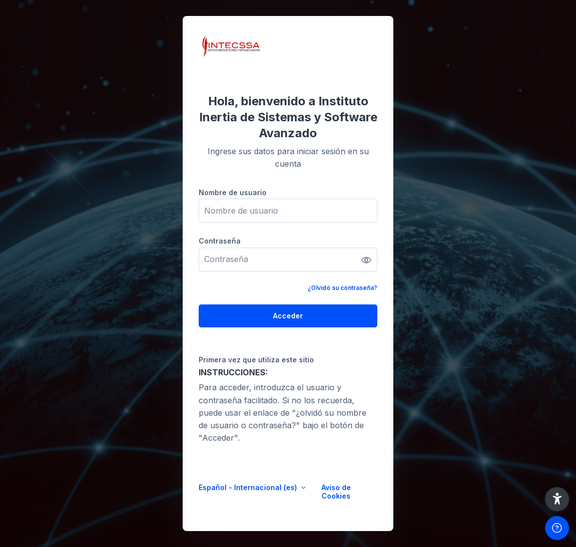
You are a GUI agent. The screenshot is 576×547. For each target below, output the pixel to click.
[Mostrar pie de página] (557, 528)
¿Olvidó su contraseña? (342, 287)
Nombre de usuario (233, 192)
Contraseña (220, 241)
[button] (557, 499)
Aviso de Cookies (336, 491)
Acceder (288, 315)
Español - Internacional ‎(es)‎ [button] (249, 487)
